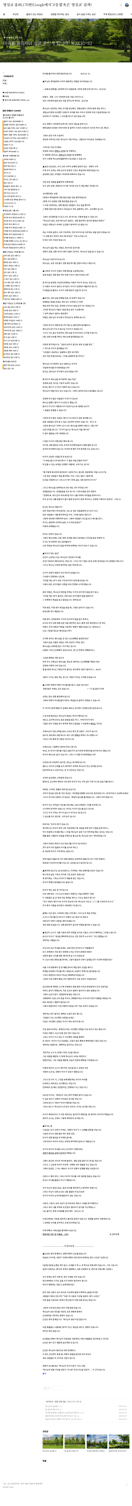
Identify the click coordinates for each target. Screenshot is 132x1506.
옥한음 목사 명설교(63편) (14, 234)
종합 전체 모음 (60, 1401)
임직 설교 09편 (10, 269)
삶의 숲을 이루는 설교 (86, 14)
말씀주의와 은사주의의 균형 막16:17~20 (60, 1416)
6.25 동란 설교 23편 (12, 282)
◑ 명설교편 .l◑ (11, 210)
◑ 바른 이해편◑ (11, 155)
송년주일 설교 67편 (12, 357)
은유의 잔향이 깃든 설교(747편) (16, 131)
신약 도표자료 (10, 176)
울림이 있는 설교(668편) (13, 121)
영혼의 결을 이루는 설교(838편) (16, 134)
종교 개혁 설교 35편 (12, 292)
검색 (121, 5)
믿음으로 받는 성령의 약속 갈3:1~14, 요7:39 (62, 1419)
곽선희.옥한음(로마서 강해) (14, 247)
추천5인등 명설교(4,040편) (14, 244)
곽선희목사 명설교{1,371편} (15, 214)
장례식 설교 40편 (11, 296)
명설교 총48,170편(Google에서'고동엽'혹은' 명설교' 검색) (47, 5)
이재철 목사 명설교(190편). (14, 227)
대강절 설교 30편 (11, 344)
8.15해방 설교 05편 (12, 285)
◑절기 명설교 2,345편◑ (14, 303)
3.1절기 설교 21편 (11, 279)
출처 (44, 1373)
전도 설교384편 (10, 259)
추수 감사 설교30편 (12, 340)
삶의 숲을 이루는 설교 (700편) (15, 128)
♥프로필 (6, 96)
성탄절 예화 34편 (11, 350)
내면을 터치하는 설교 (60, 14)
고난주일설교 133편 (12, 313)
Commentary (10, 203)
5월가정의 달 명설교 (12, 324)
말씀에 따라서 (10, 169)
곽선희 (16, 14)
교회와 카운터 (10, 159)
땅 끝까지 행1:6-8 (52, 1409)
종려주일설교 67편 (11, 317)
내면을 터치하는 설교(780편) (15, 124)
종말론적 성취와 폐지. (13, 186)
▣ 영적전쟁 (115, 1234)
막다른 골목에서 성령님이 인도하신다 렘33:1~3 (63, 1412)
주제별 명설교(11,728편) (14, 237)
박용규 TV (8, 145)
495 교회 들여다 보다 (12, 196)
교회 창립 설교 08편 (12, 255)
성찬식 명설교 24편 (12, 265)
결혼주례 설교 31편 (12, 289)
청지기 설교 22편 (11, 275)
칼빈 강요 (8, 183)
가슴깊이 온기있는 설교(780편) (16, 138)
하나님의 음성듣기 (52, 1406)
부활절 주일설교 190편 (13, 320)
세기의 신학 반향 (11, 179)
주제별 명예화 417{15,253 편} (15, 241)
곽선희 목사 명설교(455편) (14, 217)
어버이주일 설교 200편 (13, 330)
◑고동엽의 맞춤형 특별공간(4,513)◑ (13, 116)
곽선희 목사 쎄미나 (12, 224)
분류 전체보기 (12, 110)
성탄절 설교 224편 (11, 347)
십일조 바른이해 (11, 148)
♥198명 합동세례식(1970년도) (13, 92)
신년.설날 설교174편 (12, 307)
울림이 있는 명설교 (34, 14)
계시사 (7, 173)
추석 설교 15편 (10, 337)
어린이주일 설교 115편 (13, 327)
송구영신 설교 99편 (12, 354)
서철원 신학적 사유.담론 (14, 141)
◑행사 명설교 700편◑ (13, 252)
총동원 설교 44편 (11, 262)
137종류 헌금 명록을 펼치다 (15, 199)
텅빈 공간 (9, 368)
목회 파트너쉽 (10, 166)
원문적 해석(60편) (11, 151)
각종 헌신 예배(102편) (13, 299)
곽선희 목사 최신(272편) (14, 221)
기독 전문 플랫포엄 (12, 189)
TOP (127, 1485)
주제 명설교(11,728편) (113, 14)
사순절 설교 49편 (11, 310)
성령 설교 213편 (11, 334)
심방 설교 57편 (10, 272)
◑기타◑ (49, 1401)
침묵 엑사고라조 (11, 162)
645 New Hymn (11, 193)
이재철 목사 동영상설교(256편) (16, 231)
